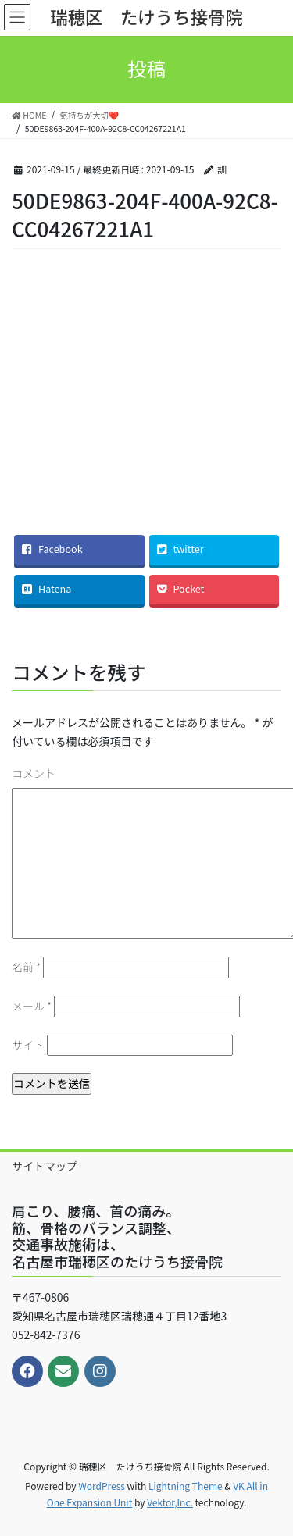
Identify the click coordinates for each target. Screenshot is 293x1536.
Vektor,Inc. (170, 1502)
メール (32, 1006)
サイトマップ (44, 1166)
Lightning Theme (185, 1485)
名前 (26, 967)
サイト (28, 1045)
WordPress (101, 1485)
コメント (33, 773)
